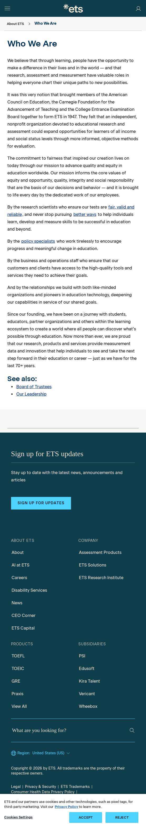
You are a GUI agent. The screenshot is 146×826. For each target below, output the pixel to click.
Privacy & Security (40, 787)
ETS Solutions (92, 565)
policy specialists (38, 241)
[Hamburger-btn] (7, 8)
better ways (84, 214)
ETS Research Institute (101, 577)
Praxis (17, 693)
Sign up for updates (41, 503)
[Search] (132, 730)
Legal (16, 787)
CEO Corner (24, 615)
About (18, 552)
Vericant (87, 693)
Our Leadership (31, 394)
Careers (19, 577)
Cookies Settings (18, 821)
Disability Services (29, 590)
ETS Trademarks (75, 787)
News (17, 602)
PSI (82, 655)
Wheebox (88, 706)
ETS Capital (23, 628)
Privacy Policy (66, 810)
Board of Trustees (34, 386)
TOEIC (18, 668)
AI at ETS (20, 565)
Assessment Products (100, 552)
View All (19, 706)
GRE (16, 681)
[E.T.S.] (73, 8)
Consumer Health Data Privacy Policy (42, 792)
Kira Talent (89, 681)
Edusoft (86, 668)
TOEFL (18, 655)
